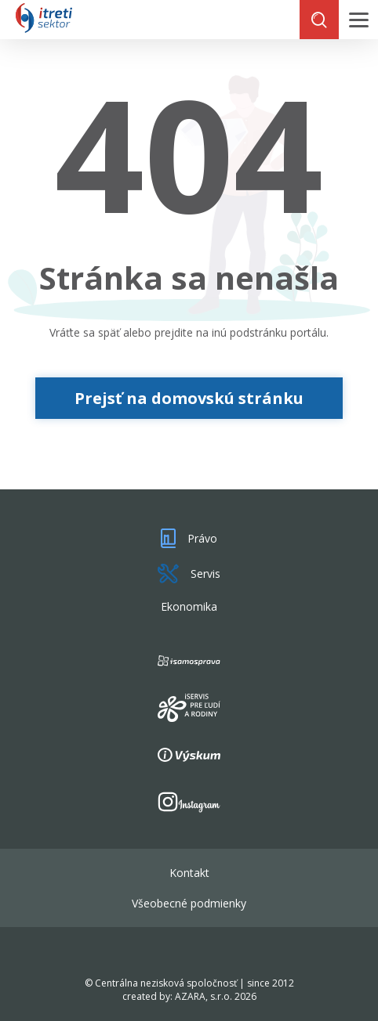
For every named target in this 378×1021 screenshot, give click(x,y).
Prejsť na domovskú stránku (189, 398)
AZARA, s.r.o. (203, 996)
